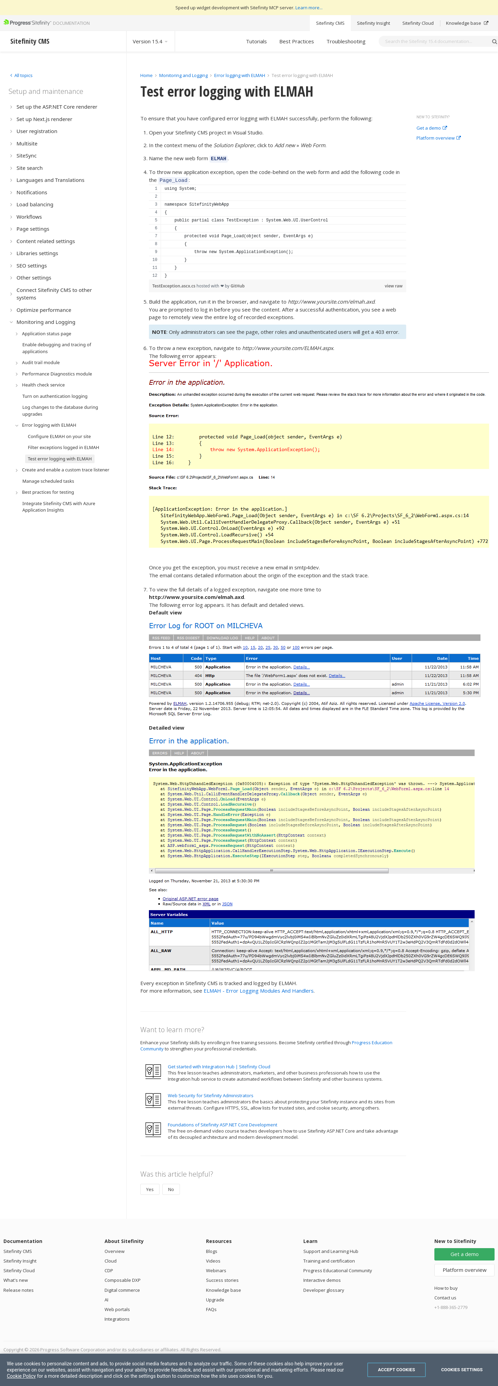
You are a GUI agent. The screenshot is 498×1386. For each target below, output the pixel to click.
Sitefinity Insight (373, 23)
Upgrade (215, 1298)
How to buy (446, 1286)
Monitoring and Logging (183, 75)
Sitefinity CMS (330, 23)
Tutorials (256, 41)
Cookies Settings (462, 1369)
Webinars (216, 1268)
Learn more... (309, 7)
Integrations (117, 1317)
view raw (394, 284)
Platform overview (438, 138)
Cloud (111, 1259)
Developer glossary (323, 1288)
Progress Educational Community (337, 1268)
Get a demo (431, 128)
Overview (114, 1249)
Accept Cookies (396, 1369)
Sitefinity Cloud (418, 23)
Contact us (445, 1295)
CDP (109, 1268)
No (171, 1187)
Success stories (222, 1278)
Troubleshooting (346, 41)
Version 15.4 (151, 41)
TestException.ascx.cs (174, 284)
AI (106, 1298)
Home (146, 75)
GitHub (237, 284)
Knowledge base (467, 23)
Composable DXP (123, 1278)
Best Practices (296, 41)
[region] (277, 230)
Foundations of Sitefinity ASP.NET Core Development (222, 1123)
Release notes (18, 1288)
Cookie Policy (21, 1376)
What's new (15, 1278)
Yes (150, 1187)
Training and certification (329, 1259)
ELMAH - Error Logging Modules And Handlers (259, 988)
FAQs (211, 1307)
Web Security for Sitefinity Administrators (210, 1093)
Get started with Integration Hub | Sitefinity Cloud (219, 1064)
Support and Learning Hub (330, 1249)
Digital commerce (122, 1288)
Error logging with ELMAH (239, 75)
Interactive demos (322, 1278)
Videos (213, 1259)
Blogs (211, 1249)
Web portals (117, 1307)
